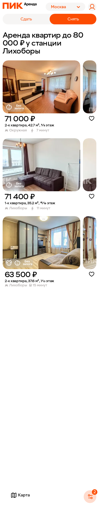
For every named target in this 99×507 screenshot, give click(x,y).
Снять (73, 19)
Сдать (26, 19)
